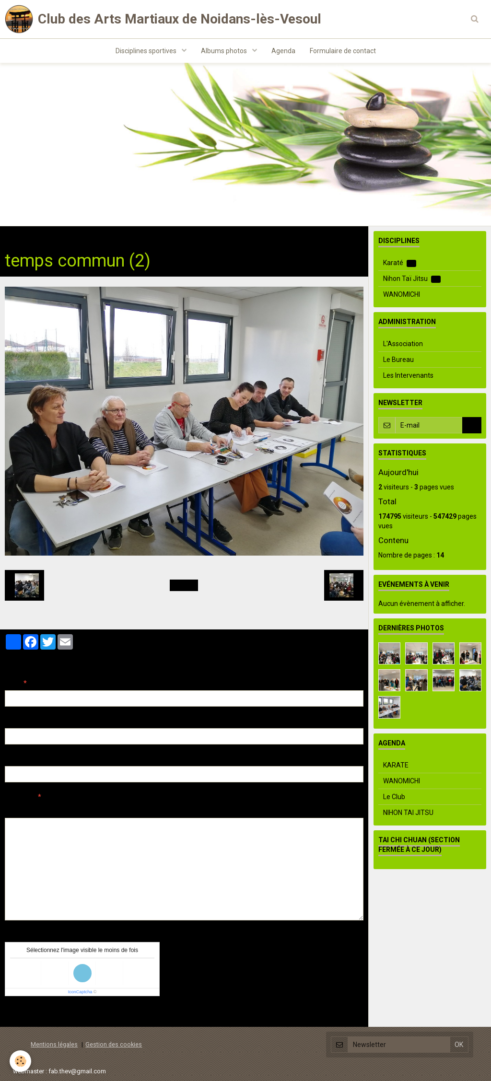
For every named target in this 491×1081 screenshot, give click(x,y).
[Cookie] (20, 1061)
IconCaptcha (80, 991)
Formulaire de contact (343, 51)
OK (472, 425)
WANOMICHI (401, 294)
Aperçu (174, 809)
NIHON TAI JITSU (408, 812)
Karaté (399, 263)
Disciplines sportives (147, 51)
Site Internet (24, 759)
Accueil (16, 236)
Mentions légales (54, 1044)
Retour (184, 585)
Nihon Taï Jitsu (412, 279)
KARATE (396, 765)
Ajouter (25, 1014)
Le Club (394, 797)
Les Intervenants (408, 375)
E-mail (15, 721)
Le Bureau (398, 359)
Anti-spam (21, 935)
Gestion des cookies (113, 1044)
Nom (12, 683)
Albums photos (224, 51)
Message (20, 797)
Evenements (116, 236)
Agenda (283, 51)
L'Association (403, 344)
